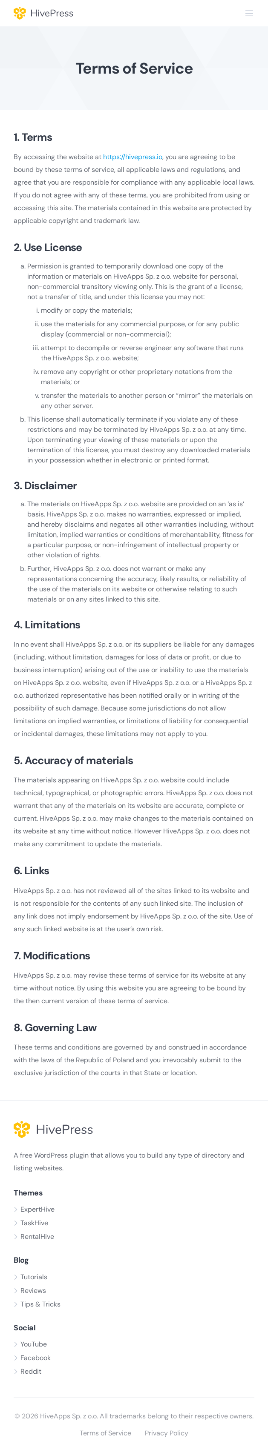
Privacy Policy (166, 1433)
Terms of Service (105, 1433)
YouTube (33, 1344)
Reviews (33, 1290)
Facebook (35, 1357)
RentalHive (37, 1236)
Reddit (30, 1371)
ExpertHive (37, 1209)
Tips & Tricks (40, 1304)
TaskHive (34, 1222)
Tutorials (33, 1276)
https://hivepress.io (132, 156)
